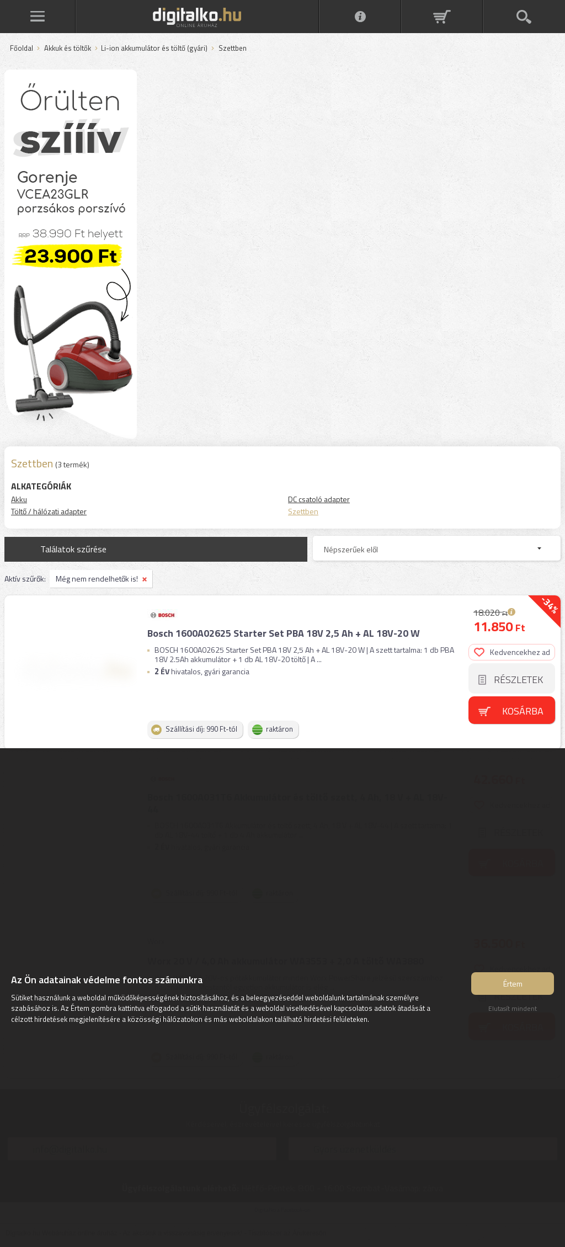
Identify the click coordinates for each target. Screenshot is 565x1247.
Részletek (518, 679)
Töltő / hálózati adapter (49, 511)
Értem (513, 983)
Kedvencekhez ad (512, 652)
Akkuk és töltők (67, 48)
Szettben (303, 511)
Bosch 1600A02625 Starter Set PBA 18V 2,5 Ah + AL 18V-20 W (283, 633)
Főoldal (21, 48)
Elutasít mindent (512, 1008)
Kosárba (522, 711)
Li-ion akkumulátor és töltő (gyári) (154, 48)
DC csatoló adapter (319, 499)
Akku (19, 499)
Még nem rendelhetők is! (97, 578)
